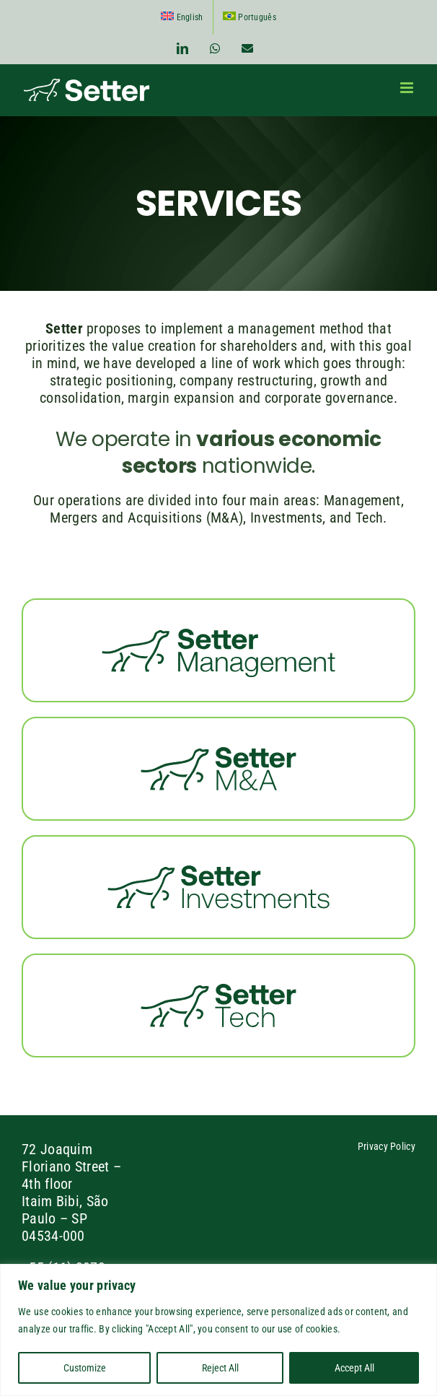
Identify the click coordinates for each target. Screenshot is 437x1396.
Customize (84, 1368)
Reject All (220, 1368)
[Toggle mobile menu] (407, 87)
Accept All (354, 1368)
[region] (218, 1330)
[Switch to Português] (249, 17)
